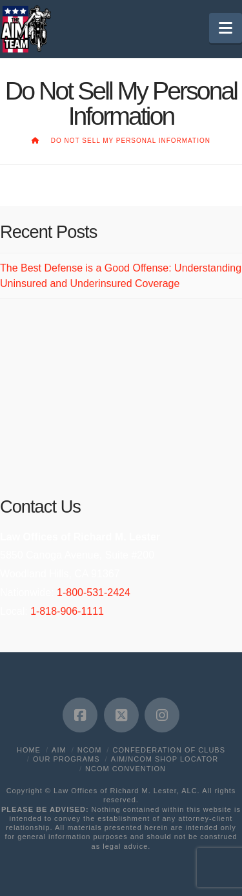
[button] (225, 28)
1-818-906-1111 (67, 611)
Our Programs (66, 759)
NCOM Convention (125, 769)
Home (29, 750)
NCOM (89, 750)
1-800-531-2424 (93, 592)
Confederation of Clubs (168, 750)
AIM (59, 750)
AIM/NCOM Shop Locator (164, 759)
